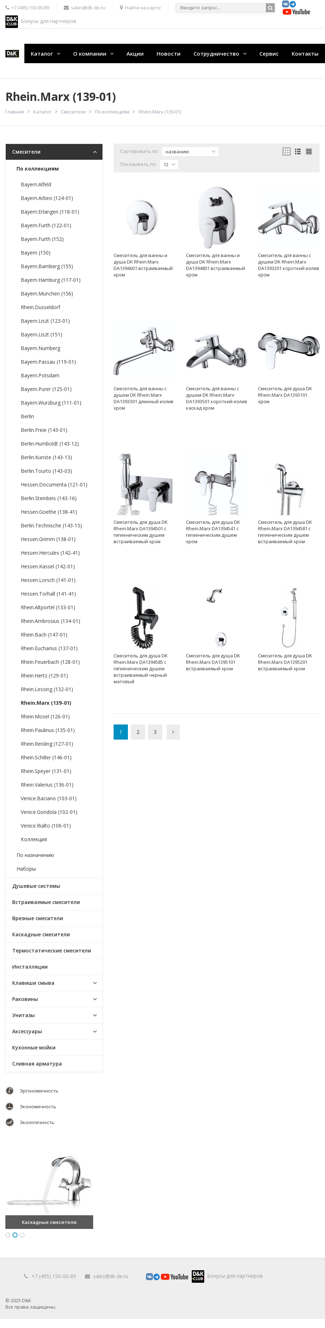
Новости (169, 53)
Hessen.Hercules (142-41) (50, 552)
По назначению (35, 855)
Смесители (73, 111)
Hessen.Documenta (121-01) (54, 484)
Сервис (269, 53)
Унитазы (23, 1015)
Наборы (26, 868)
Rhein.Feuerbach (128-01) (50, 661)
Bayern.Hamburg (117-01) (51, 279)
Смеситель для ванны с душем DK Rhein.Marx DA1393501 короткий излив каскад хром (216, 398)
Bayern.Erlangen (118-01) (50, 211)
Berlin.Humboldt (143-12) (50, 443)
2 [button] (15, 1235)
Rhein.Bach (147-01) (44, 634)
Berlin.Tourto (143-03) (46, 470)
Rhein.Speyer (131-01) (46, 771)
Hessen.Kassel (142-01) (48, 566)
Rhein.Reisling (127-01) (47, 743)
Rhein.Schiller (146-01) (46, 757)
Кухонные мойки (34, 1047)
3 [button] (22, 1235)
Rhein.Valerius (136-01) (47, 784)
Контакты (305, 53)
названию (191, 151)
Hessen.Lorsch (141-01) (48, 580)
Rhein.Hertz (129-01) (44, 675)
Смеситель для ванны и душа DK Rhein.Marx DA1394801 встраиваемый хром (215, 265)
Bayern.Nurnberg (40, 348)
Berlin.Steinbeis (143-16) (49, 498)
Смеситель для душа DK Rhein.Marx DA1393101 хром (285, 395)
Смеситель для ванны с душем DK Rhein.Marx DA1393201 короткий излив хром (288, 265)
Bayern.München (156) (47, 293)
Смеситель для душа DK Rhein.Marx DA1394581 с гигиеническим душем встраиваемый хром (285, 532)
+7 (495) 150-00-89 (54, 1276)
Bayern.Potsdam (40, 375)
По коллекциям (112, 111)
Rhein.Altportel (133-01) (48, 607)
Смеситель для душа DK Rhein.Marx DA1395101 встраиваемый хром (213, 662)
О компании (89, 53)
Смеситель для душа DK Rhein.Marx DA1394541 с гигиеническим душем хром (213, 532)
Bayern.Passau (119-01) (48, 361)
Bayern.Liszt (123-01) (45, 320)
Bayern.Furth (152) (42, 239)
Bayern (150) (36, 252)
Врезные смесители (37, 918)
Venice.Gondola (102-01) (49, 812)
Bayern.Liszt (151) (41, 334)
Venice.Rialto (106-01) (46, 825)
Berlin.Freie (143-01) (44, 430)
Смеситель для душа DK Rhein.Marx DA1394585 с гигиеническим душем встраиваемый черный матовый (141, 668)
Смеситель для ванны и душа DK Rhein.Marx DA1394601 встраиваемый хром (143, 265)
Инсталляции (30, 966)
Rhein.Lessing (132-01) (47, 689)
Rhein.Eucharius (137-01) (49, 648)
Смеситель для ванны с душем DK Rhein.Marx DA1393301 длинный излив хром (143, 398)
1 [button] (7, 1235)
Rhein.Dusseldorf (40, 307)
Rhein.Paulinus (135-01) (48, 730)
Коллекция (34, 839)
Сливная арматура (37, 1063)
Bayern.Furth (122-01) (46, 225)
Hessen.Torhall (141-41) (48, 593)
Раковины (25, 999)
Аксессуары (27, 1031)
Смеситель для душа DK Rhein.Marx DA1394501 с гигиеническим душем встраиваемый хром (141, 532)
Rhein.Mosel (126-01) (45, 716)
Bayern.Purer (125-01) (46, 389)
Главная (14, 111)
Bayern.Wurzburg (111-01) (51, 402)
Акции (135, 53)
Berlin (27, 416)
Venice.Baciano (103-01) (49, 798)
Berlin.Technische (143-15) (51, 525)
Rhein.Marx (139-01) (46, 702)
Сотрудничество (216, 53)
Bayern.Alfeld (36, 184)
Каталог (42, 53)
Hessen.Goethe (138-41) (49, 511)
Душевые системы (36, 885)
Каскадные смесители (41, 934)
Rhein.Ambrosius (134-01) (50, 621)
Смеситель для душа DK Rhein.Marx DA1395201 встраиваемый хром (285, 662)
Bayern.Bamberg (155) (47, 266)
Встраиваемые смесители (46, 902)
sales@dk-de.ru (110, 1276)
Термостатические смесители (51, 950)
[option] (49, 1185)
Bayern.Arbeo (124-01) (47, 198)
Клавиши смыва (33, 982)
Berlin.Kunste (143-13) (46, 457)
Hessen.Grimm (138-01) (48, 539)
